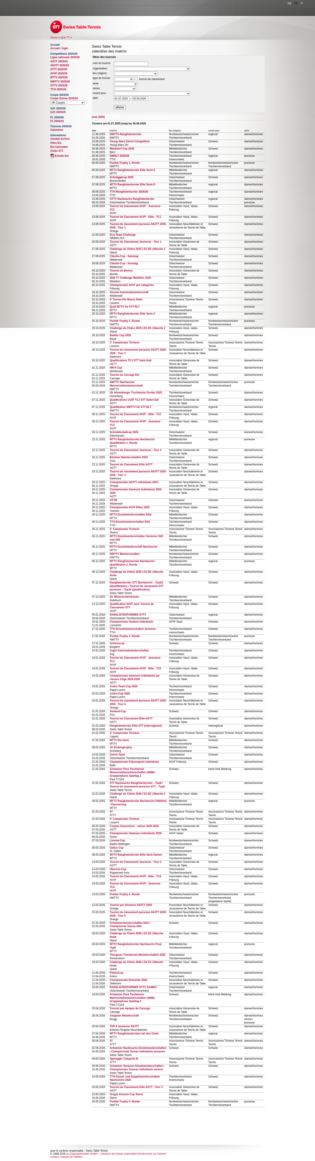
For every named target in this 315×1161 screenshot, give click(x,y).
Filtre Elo (55, 142)
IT (302, 3)
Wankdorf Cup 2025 (122, 148)
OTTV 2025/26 (59, 85)
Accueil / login (59, 48)
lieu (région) (100, 73)
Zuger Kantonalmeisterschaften (129, 650)
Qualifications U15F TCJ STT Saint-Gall (134, 399)
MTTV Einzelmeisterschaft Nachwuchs (134, 546)
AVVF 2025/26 (58, 73)
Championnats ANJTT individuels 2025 (134, 482)
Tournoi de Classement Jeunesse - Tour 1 (135, 241)
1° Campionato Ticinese (124, 342)
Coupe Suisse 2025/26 (64, 98)
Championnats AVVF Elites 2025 (130, 507)
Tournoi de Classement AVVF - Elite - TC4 (135, 876)
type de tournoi (101, 78)
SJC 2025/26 (58, 112)
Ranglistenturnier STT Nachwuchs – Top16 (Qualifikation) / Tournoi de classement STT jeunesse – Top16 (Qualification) (136, 586)
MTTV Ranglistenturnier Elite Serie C (132, 313)
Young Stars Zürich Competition (130, 141)
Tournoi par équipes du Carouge (130, 1008)
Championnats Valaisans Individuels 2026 (135, 833)
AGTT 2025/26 (59, 61)
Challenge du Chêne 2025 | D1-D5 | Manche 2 (137, 328)
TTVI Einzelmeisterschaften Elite (130, 521)
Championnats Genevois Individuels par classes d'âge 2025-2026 (135, 677)
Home (53, 37)
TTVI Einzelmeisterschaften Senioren (133, 628)
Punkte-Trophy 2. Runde (125, 320)
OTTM (113, 500)
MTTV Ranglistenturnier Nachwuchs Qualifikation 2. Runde (132, 563)
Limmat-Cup (117, 840)
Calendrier (56, 129)
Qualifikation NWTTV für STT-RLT (130, 407)
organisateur (100, 68)
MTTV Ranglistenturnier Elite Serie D (132, 184)
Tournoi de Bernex (121, 270)
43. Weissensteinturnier (124, 596)
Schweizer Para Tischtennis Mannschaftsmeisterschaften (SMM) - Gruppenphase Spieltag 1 (133, 773)
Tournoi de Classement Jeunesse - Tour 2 (135, 450)
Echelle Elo (62, 155)
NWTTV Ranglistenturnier (125, 134)
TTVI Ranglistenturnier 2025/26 (129, 191)
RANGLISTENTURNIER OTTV (128, 614)
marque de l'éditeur (71, 1156)
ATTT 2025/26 (58, 69)
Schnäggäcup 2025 (121, 177)
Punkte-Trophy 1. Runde (125, 162)
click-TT (65, 37)
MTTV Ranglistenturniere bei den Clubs (134, 1033)
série (95, 83)
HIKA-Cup (116, 367)
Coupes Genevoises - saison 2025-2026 (134, 826)
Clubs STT (56, 150)
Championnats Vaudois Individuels (131, 621)
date (95, 97)
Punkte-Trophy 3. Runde (125, 636)
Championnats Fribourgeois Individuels (134, 761)
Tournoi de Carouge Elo (124, 374)
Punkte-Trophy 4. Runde (125, 894)
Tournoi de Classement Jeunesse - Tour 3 (135, 861)
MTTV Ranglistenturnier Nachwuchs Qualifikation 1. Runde (132, 441)
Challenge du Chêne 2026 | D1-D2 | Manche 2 (137, 793)
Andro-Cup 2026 (120, 693)
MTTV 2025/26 (59, 77)
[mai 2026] (98, 116)
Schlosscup (117, 643)
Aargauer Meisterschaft (124, 1015)
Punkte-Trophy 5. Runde (125, 1101)
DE (289, 3)
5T (111, 811)
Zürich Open (117, 754)
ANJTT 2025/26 (59, 65)
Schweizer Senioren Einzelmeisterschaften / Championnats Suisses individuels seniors (137, 1067)
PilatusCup (116, 972)
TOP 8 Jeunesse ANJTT (124, 1026)
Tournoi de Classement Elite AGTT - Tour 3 (136, 1087)
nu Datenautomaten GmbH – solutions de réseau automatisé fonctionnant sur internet (116, 1153)
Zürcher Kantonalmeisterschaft (129, 292)
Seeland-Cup (118, 711)
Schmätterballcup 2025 (124, 432)
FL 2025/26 (57, 121)
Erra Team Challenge (123, 234)
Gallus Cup (116, 847)
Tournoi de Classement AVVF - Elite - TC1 (135, 216)
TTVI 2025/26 (58, 89)
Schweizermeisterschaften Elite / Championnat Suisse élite (130, 924)
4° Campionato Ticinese (124, 818)
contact (54, 1156)
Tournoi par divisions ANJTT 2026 (131, 905)
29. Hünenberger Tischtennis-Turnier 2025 (136, 392)
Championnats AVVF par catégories (132, 285)
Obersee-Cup (118, 869)
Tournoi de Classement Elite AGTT (131, 464)
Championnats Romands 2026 (128, 980)
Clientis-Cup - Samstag (124, 256)
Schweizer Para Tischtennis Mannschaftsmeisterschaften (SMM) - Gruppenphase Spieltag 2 (133, 998)
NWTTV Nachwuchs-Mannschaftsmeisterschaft (126, 384)
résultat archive (60, 138)
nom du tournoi (101, 63)
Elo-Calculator (59, 146)
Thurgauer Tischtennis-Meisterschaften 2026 (137, 954)
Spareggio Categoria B (124, 1058)
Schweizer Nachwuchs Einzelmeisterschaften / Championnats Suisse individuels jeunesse (138, 1049)
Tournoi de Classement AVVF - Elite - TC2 (135, 414)
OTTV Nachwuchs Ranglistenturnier (132, 198)
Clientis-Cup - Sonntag (124, 263)
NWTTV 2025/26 (60, 81)
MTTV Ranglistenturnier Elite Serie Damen (136, 854)
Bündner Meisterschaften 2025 (129, 457)
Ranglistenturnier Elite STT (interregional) (136, 725)
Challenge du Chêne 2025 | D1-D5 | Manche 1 (137, 249)
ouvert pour (99, 93)
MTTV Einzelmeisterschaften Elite (130, 514)
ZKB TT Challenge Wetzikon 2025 (130, 277)
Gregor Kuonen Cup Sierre (126, 1094)
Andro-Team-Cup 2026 (123, 686)
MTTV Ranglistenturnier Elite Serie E (132, 170)
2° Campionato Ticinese (124, 529)
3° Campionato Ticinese (124, 733)
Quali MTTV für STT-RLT (125, 306)
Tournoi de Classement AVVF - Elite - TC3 (135, 668)
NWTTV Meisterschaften (125, 553)
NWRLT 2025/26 (119, 155)
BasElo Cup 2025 (120, 335)
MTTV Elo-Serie (119, 740)
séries (96, 88)
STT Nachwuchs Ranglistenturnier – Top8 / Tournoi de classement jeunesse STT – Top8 (137, 785)
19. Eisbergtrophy (121, 747)
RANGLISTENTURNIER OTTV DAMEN (133, 987)
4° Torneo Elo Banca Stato (126, 299)
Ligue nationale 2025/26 (65, 57)
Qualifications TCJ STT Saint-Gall (130, 360)
